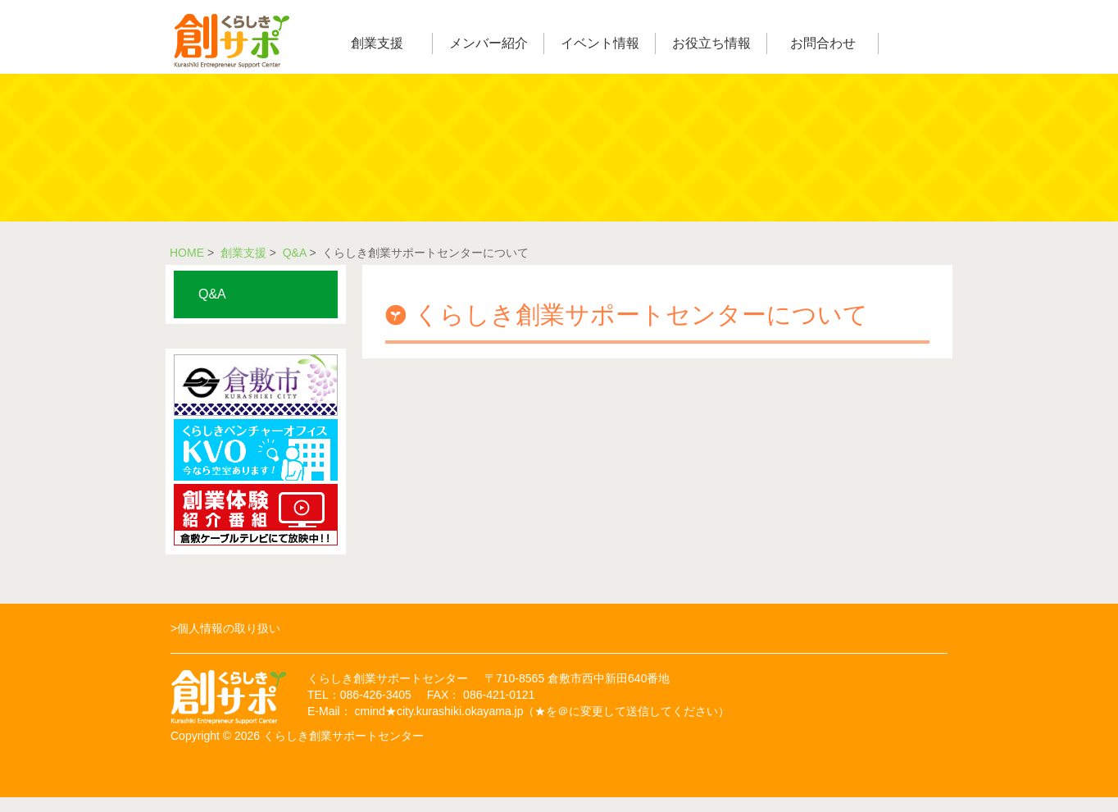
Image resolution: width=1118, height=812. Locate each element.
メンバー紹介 (488, 43)
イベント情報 (600, 43)
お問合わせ (823, 43)
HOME (187, 252)
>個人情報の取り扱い (225, 628)
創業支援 (377, 43)
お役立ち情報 (711, 43)
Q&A (295, 252)
